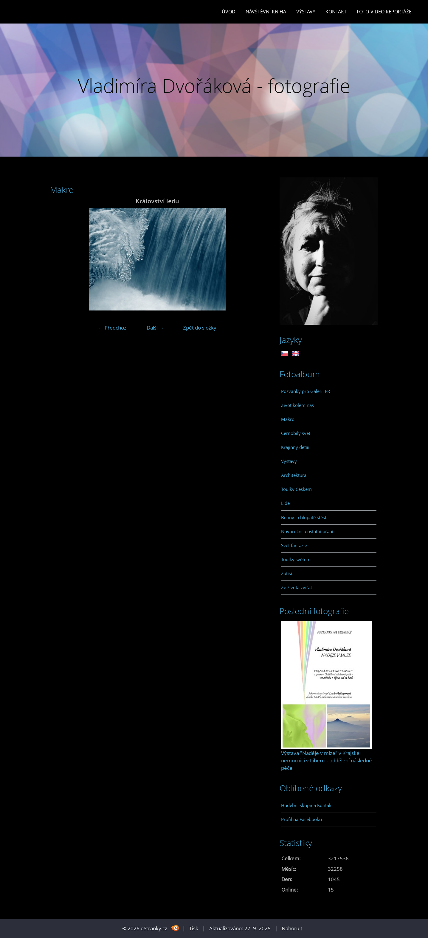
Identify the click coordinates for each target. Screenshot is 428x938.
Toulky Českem (296, 489)
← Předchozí (113, 327)
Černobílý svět (295, 433)
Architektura (293, 475)
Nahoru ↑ (292, 928)
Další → (155, 327)
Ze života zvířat (296, 587)
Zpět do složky (199, 327)
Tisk (193, 928)
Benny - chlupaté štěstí (304, 517)
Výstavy (305, 11)
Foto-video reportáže (384, 11)
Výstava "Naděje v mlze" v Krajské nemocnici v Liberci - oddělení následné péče (326, 760)
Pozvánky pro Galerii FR (305, 391)
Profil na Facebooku (301, 819)
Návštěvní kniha (266, 11)
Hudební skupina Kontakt (307, 805)
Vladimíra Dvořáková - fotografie (214, 86)
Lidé (285, 503)
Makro (287, 419)
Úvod (228, 11)
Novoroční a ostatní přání (307, 531)
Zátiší (286, 573)
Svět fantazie (294, 545)
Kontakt (336, 11)
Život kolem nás (297, 405)
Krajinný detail (296, 447)
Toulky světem (296, 559)
